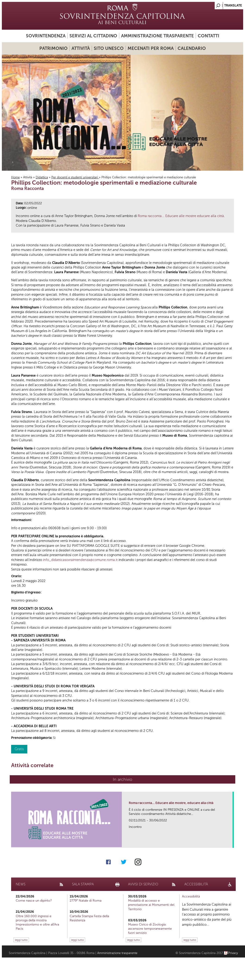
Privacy (233, 953)
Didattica (42, 177)
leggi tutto (21, 940)
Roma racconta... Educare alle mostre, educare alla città (171, 803)
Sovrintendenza (46, 35)
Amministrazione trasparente (157, 35)
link (230, 843)
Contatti (208, 35)
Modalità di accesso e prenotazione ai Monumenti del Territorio (151, 905)
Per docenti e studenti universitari (75, 177)
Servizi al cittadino (93, 35)
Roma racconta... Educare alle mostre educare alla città (181, 216)
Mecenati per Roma (151, 48)
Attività (81, 48)
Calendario (192, 48)
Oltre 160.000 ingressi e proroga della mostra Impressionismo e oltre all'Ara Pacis (37, 922)
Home (15, 177)
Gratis (19, 749)
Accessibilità (191, 896)
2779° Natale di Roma (85, 901)
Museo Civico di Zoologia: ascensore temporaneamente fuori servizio (150, 928)
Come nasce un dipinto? (34, 901)
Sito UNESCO (109, 48)
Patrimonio (53, 48)
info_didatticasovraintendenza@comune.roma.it (80, 560)
